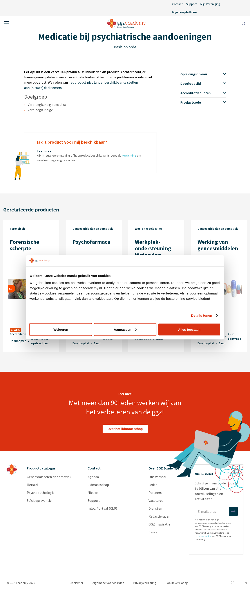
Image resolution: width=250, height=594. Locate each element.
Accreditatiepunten (203, 93)
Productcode (203, 102)
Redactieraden (159, 516)
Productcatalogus (41, 468)
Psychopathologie (40, 492)
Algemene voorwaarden (108, 583)
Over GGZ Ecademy (163, 468)
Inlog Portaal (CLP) (102, 508)
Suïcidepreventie (39, 500)
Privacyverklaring (144, 583)
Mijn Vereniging (210, 4)
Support (191, 4)
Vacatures (156, 500)
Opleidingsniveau (203, 74)
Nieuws (93, 492)
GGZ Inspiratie (159, 524)
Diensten (155, 508)
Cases (153, 532)
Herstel (32, 484)
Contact (177, 4)
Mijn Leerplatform (184, 12)
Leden (153, 484)
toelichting (129, 155)
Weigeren (60, 329)
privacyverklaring (203, 536)
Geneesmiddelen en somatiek (49, 477)
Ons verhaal (157, 477)
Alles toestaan (189, 329)
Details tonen (201, 315)
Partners (155, 492)
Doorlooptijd (203, 83)
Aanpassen (125, 329)
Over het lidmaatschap (125, 428)
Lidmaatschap (98, 484)
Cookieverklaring (176, 583)
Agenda (93, 477)
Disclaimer (76, 583)
